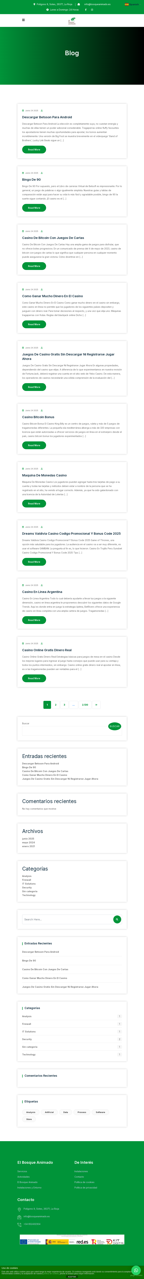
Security (27, 887)
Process (82, 1112)
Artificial (49, 1112)
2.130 (85, 704)
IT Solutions (29, 883)
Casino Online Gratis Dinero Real (47, 650)
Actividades (23, 1176)
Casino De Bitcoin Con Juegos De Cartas (53, 238)
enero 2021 (28, 846)
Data (65, 1112)
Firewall (26, 880)
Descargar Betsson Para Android (47, 117)
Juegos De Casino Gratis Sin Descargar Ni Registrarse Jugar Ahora (60, 778)
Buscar (25, 723)
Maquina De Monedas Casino (44, 475)
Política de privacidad (85, 1187)
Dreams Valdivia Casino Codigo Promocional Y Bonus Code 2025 (71, 533)
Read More (34, 149)
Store (29, 1119)
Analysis (27, 876)
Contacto (79, 1176)
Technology (28, 895)
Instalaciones (81, 1171)
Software (100, 1112)
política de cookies (51, 1273)
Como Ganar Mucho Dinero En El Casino (52, 296)
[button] (136, 1270)
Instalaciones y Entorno (29, 1187)
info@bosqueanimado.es (97, 4)
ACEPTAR (72, 1277)
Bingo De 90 (31, 179)
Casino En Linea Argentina (42, 592)
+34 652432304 (32, 1224)
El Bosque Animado (27, 1182)
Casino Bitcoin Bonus (38, 417)
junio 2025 (28, 838)
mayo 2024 (28, 842)
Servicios (22, 1171)
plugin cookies (136, 1275)
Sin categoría (29, 891)
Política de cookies (84, 1182)
